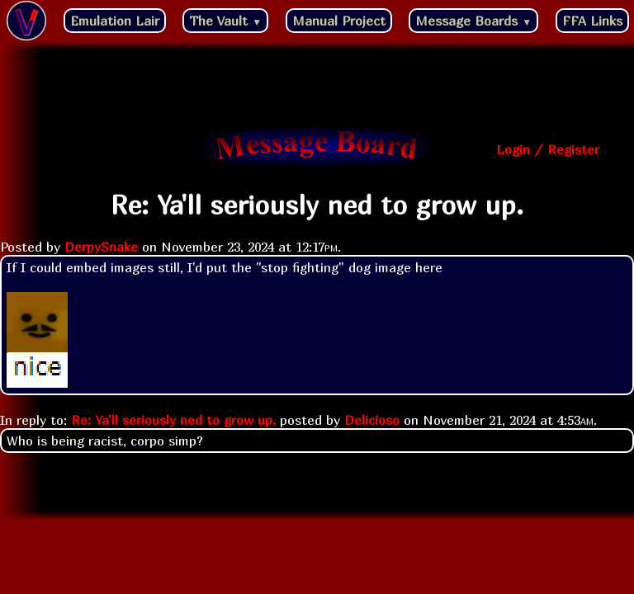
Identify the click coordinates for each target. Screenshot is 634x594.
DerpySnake (101, 246)
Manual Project (339, 20)
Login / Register (547, 149)
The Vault (225, 20)
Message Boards (473, 20)
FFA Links (592, 20)
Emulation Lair (114, 20)
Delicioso (372, 420)
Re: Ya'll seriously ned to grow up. (173, 420)
